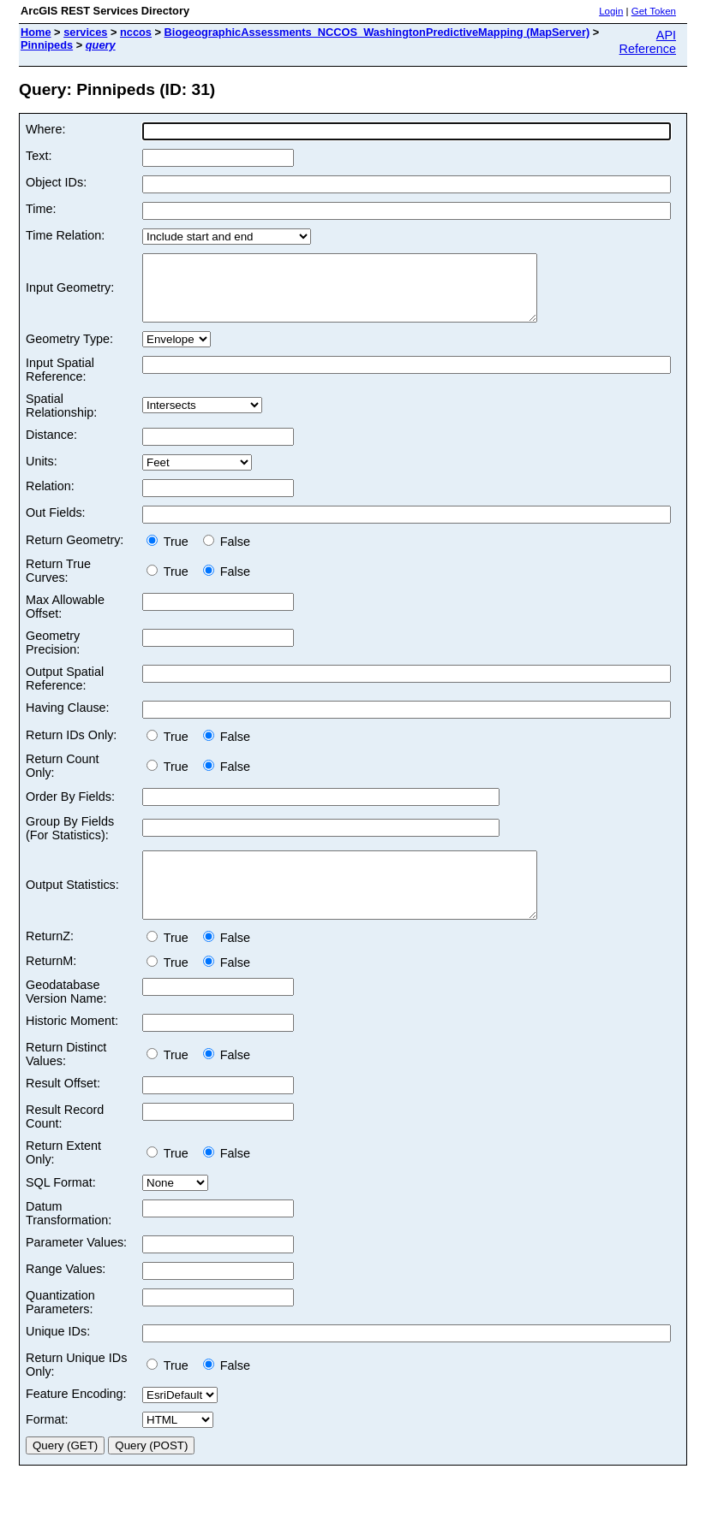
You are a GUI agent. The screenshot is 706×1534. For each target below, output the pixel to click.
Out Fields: (56, 525)
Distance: (51, 447)
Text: (38, 156)
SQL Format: (61, 1208)
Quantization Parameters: (60, 1328)
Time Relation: (65, 235)
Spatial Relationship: (61, 418)
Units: (41, 474)
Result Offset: (63, 1109)
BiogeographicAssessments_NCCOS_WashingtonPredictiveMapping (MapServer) (377, 32)
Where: (45, 129)
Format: (47, 1445)
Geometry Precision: (53, 655)
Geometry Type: (69, 351)
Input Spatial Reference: (60, 382)
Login (611, 11)
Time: (41, 209)
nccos (136, 32)
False (226, 554)
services (85, 32)
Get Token (653, 11)
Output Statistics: (72, 904)
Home (36, 32)
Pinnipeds (47, 44)
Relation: (50, 499)
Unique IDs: (58, 1357)
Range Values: (65, 1294)
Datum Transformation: (68, 1239)
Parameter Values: (76, 1268)
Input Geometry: (70, 294)
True (171, 554)
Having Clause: (68, 720)
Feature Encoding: (76, 1419)
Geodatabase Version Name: (66, 1017)
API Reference (647, 42)
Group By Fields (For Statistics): (70, 841)
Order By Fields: (70, 809)
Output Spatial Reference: (65, 691)
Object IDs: (56, 182)
